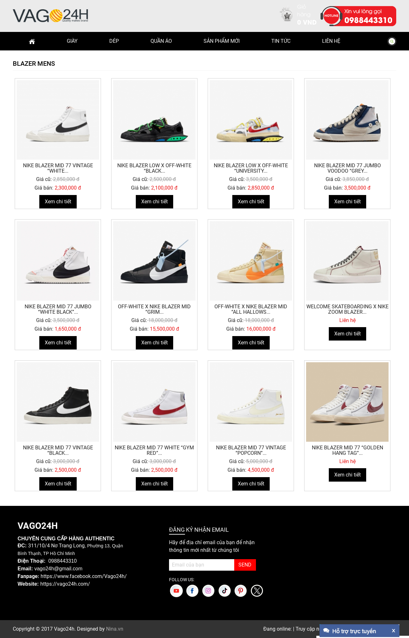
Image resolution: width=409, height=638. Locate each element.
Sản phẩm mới (222, 41)
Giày (72, 41)
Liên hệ (331, 41)
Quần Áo (161, 41)
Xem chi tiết (58, 202)
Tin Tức (280, 41)
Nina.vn (114, 629)
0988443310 (368, 19)
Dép (114, 41)
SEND (244, 565)
